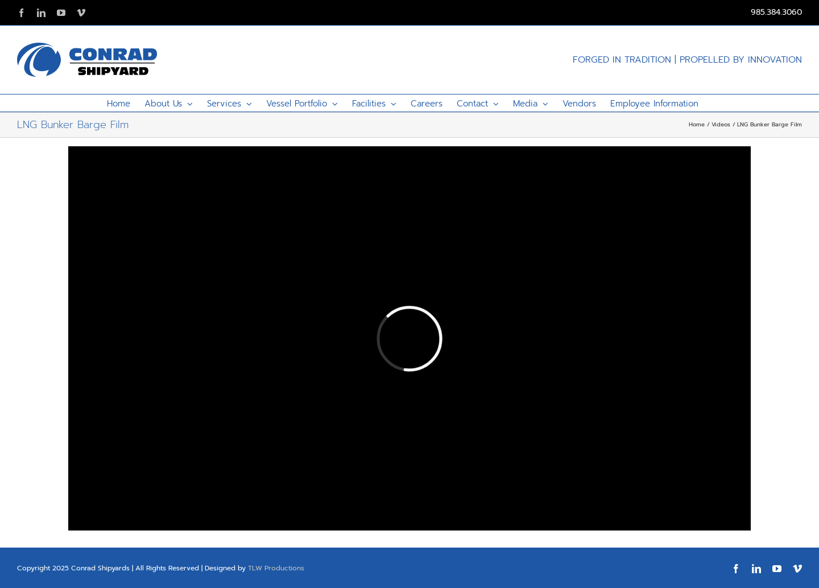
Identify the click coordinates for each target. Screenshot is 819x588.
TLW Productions (276, 568)
